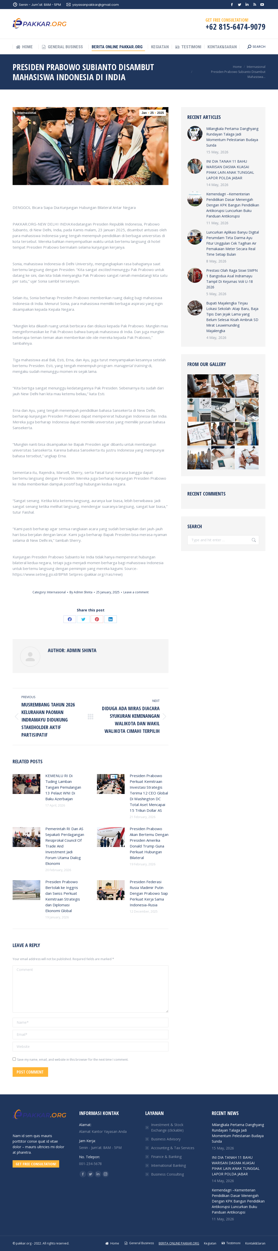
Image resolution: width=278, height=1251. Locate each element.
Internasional (26, 113)
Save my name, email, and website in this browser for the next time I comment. (72, 1059)
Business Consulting (167, 1174)
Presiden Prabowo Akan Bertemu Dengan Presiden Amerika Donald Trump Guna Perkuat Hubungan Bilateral (149, 843)
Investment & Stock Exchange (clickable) (167, 1127)
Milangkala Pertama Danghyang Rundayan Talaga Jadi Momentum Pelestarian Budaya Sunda (232, 137)
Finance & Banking (166, 1156)
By (81, 592)
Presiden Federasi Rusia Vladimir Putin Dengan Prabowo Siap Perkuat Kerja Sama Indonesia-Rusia (149, 893)
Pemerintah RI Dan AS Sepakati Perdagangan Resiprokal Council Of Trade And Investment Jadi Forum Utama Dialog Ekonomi (64, 846)
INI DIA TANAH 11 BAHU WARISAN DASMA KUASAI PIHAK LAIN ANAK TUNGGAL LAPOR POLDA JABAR (230, 169)
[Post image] (26, 784)
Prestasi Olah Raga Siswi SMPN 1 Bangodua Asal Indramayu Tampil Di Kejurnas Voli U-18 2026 (232, 278)
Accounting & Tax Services (172, 1147)
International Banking (168, 1165)
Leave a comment (136, 592)
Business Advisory (166, 1139)
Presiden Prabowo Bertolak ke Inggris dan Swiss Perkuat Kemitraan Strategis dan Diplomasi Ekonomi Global (62, 896)
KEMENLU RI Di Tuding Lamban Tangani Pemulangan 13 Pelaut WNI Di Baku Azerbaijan (63, 787)
